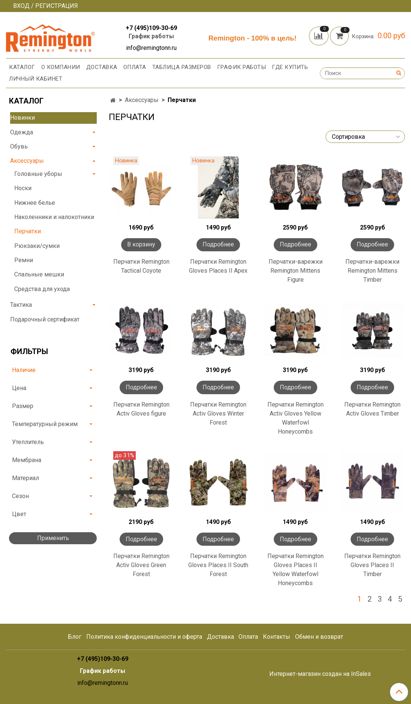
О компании (60, 67)
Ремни (23, 260)
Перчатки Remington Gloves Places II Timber (372, 565)
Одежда (21, 132)
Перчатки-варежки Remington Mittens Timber (372, 270)
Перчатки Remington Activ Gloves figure (141, 409)
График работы (151, 36)
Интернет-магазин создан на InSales (320, 674)
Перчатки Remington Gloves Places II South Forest (218, 565)
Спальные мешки (39, 274)
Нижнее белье (34, 202)
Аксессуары (142, 100)
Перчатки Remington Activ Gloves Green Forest (141, 565)
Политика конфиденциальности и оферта (144, 636)
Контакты (276, 636)
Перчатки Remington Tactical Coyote (141, 266)
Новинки (22, 117)
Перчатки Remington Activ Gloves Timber (372, 409)
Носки (23, 188)
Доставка (101, 67)
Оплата (134, 67)
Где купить (290, 67)
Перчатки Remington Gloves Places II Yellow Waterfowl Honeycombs (295, 569)
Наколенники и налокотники (54, 217)
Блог (74, 636)
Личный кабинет (35, 78)
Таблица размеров (181, 67)
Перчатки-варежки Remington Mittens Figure (295, 270)
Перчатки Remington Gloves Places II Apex (218, 266)
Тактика (21, 304)
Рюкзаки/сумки (37, 245)
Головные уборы (38, 173)
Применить (53, 538)
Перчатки (27, 231)
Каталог (22, 67)
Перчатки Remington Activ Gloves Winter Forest (218, 413)
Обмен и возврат (319, 636)
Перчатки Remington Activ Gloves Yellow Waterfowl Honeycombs (295, 418)
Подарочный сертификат (45, 319)
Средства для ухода (42, 289)
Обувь (19, 146)
